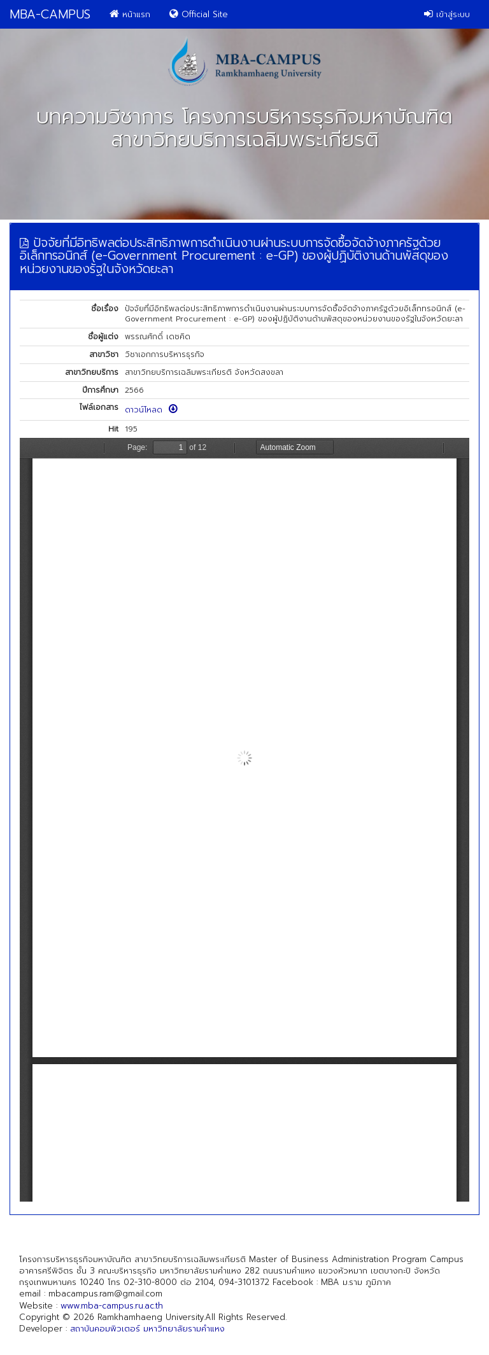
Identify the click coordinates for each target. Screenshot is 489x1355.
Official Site (198, 14)
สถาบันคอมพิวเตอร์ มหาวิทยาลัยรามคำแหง (147, 1329)
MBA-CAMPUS (50, 14)
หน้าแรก (130, 14)
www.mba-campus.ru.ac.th (111, 1306)
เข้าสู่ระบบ (447, 14)
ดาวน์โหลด (151, 410)
